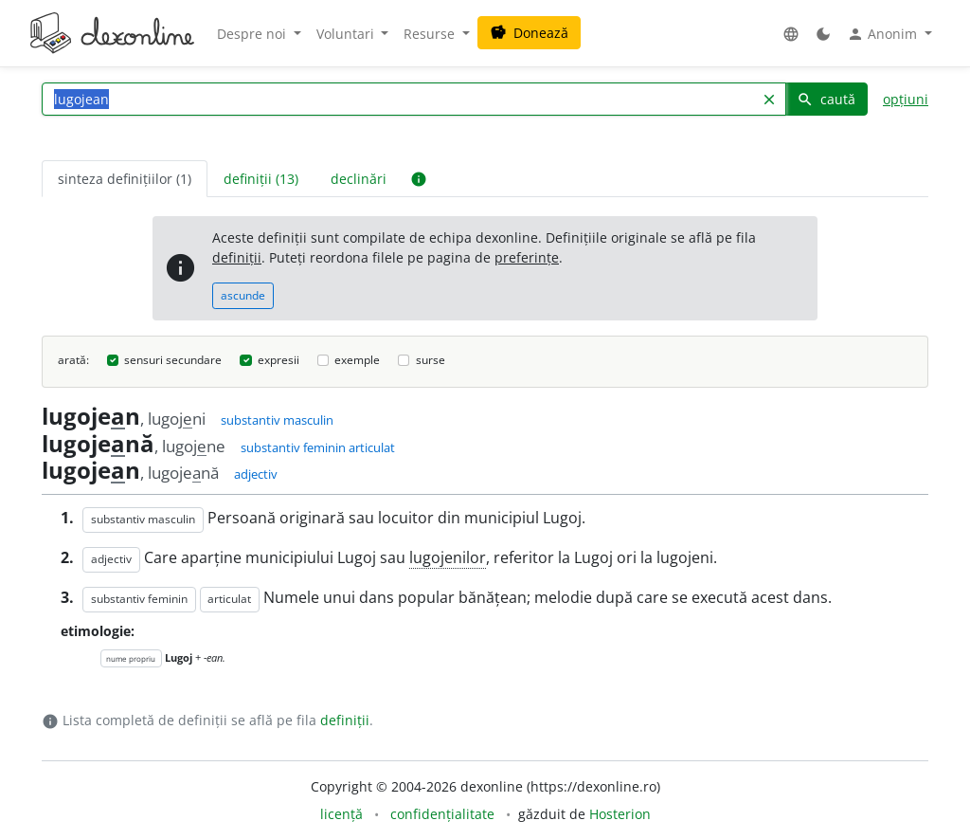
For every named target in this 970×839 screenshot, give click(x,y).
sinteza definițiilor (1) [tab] (124, 179)
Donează (529, 33)
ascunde (243, 295)
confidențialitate (442, 814)
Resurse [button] (431, 34)
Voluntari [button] (347, 34)
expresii (278, 360)
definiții (236, 257)
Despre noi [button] (253, 34)
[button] (791, 33)
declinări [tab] (358, 179)
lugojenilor (447, 557)
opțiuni (905, 99)
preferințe (526, 257)
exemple (357, 360)
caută (826, 99)
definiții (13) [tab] (261, 179)
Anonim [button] (884, 34)
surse (430, 360)
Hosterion (620, 814)
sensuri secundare (173, 360)
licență (341, 814)
